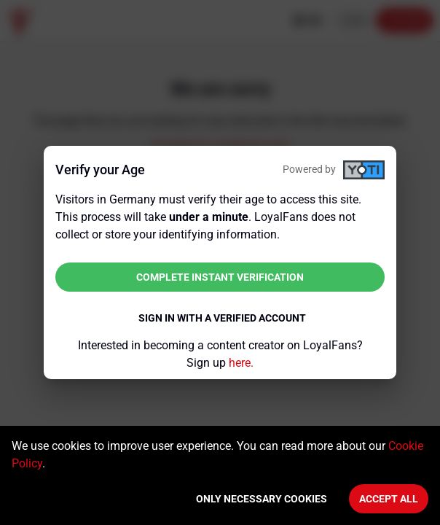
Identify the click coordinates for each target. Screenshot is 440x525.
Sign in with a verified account (222, 318)
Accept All (388, 499)
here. (241, 363)
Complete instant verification (220, 277)
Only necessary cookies (261, 499)
